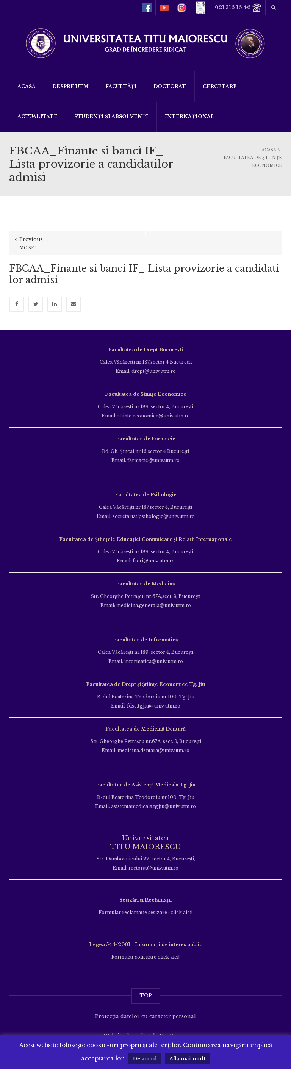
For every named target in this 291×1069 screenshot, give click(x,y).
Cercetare (220, 86)
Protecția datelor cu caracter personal (145, 1016)
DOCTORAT (169, 86)
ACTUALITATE (37, 116)
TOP (145, 995)
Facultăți (121, 86)
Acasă (26, 86)
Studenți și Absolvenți (111, 116)
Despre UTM (70, 86)
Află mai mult (187, 1058)
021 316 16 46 (238, 7)
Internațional (189, 116)
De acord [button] (145, 1058)
